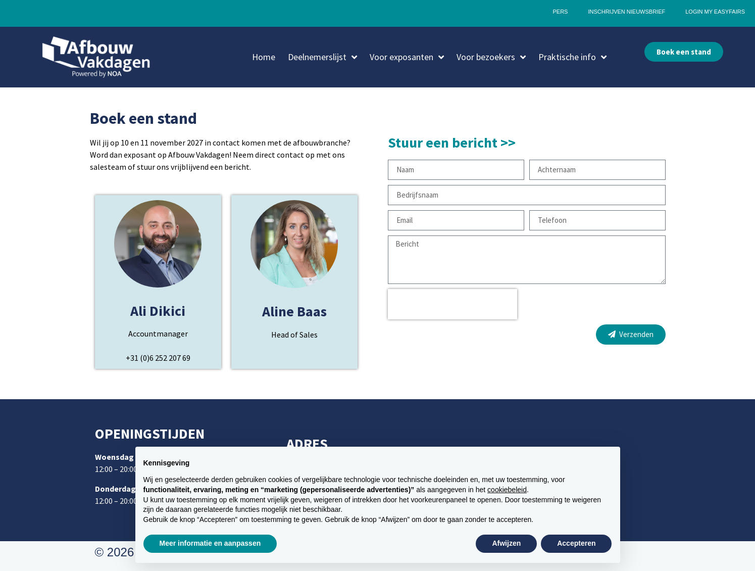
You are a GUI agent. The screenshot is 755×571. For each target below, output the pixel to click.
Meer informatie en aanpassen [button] (210, 543)
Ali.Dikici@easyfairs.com (158, 346)
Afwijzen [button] (506, 543)
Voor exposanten (407, 57)
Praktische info (572, 57)
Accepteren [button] (576, 543)
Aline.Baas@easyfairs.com (294, 347)
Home (263, 57)
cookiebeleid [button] (507, 490)
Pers (560, 12)
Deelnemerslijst (322, 57)
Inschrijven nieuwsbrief (626, 12)
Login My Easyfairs (715, 12)
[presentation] (452, 304)
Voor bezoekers (491, 57)
